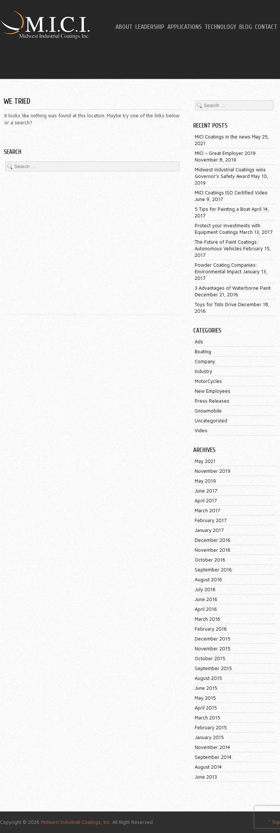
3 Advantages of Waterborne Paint (233, 288)
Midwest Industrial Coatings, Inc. (76, 822)
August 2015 (208, 678)
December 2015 (212, 639)
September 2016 (213, 570)
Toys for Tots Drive (216, 304)
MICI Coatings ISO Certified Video (231, 192)
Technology (220, 27)
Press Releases (212, 401)
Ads (199, 342)
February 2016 (211, 629)
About (124, 27)
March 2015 (207, 717)
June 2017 (206, 491)
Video (201, 430)
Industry (203, 371)
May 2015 (205, 698)
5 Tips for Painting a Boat (222, 209)
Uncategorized (211, 420)
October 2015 (210, 658)
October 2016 (210, 560)
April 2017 (206, 500)
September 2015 (213, 668)
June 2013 (206, 777)
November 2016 (212, 550)
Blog (245, 27)
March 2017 (207, 510)
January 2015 (209, 737)
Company (205, 361)
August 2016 (208, 579)
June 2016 (206, 599)
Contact (266, 27)
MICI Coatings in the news (222, 137)
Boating (203, 351)
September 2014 (213, 757)
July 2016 (205, 589)
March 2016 (207, 619)
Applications (184, 27)
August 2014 (208, 767)
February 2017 (210, 520)
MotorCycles (208, 381)
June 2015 (206, 688)
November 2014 (212, 747)
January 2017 (209, 530)
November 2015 (212, 648)
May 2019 (205, 481)
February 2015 (211, 727)
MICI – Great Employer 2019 (225, 153)
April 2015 (206, 708)
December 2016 (212, 540)
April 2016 (206, 609)
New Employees (212, 391)
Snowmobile (208, 411)
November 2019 (212, 471)
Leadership (149, 27)
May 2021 (205, 461)
